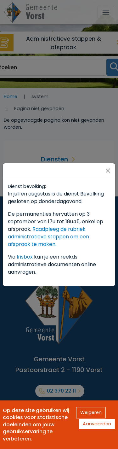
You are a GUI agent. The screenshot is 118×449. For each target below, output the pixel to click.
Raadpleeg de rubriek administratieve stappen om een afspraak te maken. (48, 236)
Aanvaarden (97, 424)
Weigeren (91, 412)
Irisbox (25, 256)
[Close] (108, 170)
